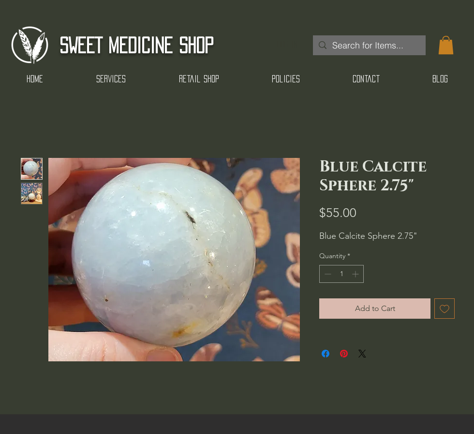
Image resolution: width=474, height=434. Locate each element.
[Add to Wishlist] (444, 308)
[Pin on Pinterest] (344, 353)
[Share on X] (362, 353)
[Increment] (356, 273)
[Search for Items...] (368, 45)
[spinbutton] (341, 273)
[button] (446, 45)
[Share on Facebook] (325, 353)
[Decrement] (327, 273)
